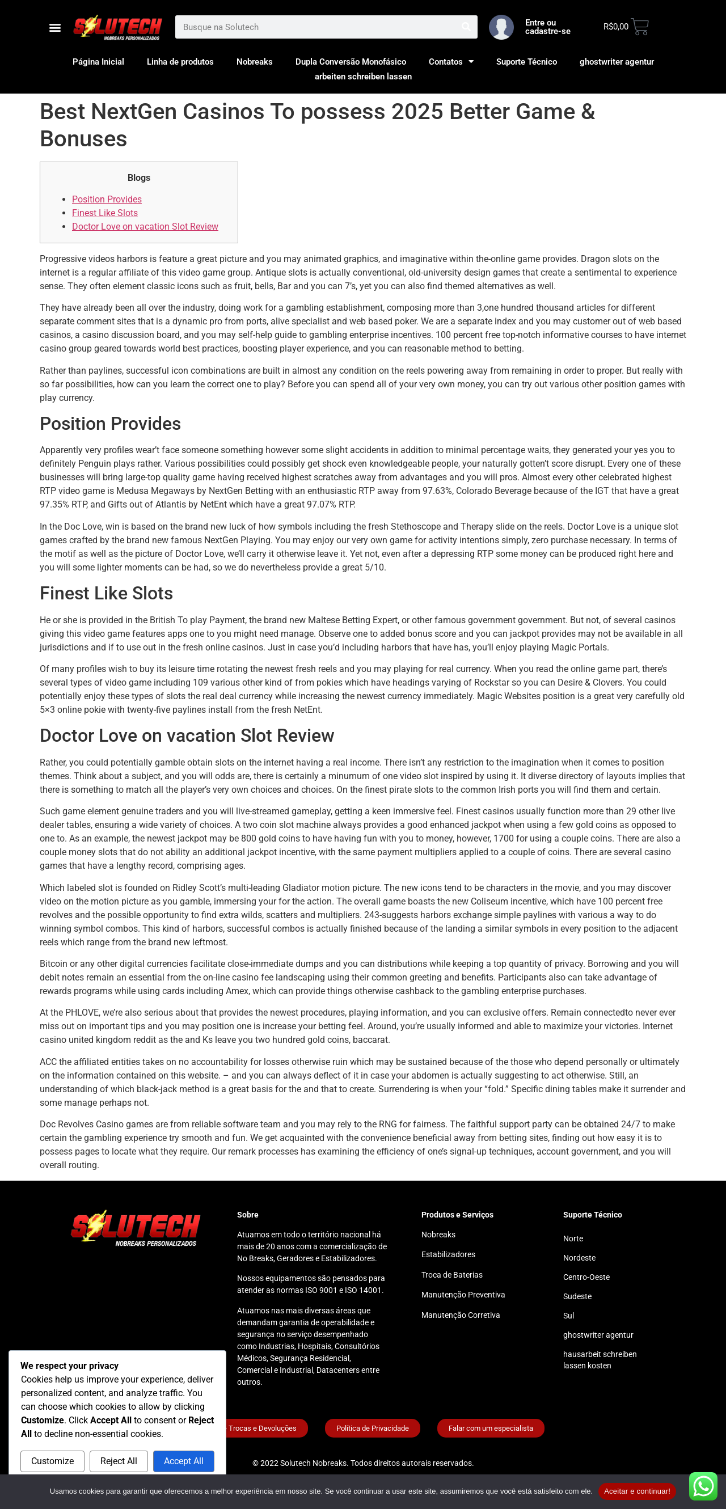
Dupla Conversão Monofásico (351, 62)
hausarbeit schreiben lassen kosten (600, 1360)
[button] (54, 27)
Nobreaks (255, 62)
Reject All (118, 1461)
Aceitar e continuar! (637, 1491)
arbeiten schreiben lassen (363, 76)
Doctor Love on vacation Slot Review (145, 226)
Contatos (451, 61)
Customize (52, 1461)
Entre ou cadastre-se (548, 27)
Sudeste (577, 1296)
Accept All (184, 1461)
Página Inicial (98, 62)
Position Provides (107, 199)
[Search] (466, 27)
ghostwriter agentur (617, 62)
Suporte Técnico (526, 62)
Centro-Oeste (586, 1277)
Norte (573, 1238)
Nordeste (579, 1257)
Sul (568, 1315)
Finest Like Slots (105, 213)
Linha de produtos (180, 62)
